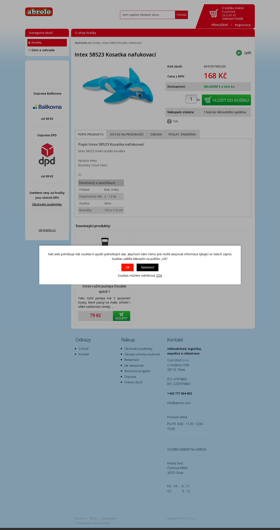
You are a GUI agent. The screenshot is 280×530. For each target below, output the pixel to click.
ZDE (159, 275)
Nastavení (147, 267)
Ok (128, 267)
